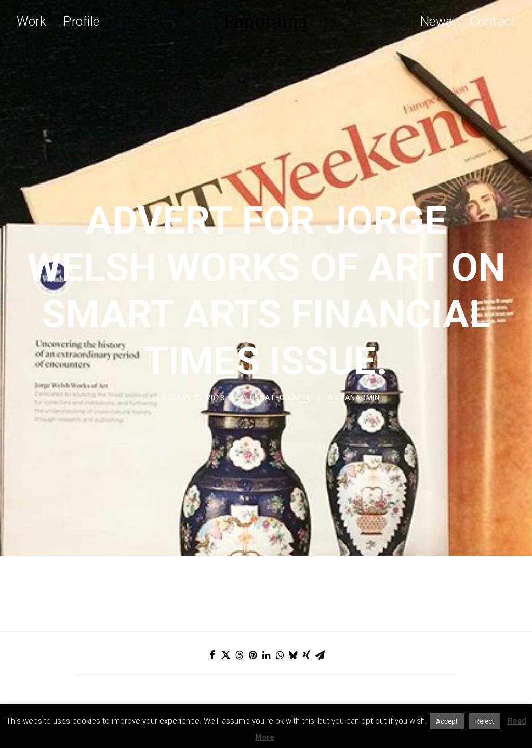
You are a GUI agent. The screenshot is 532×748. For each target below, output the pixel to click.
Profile (81, 21)
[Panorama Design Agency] (266, 21)
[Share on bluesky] (293, 580)
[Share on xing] (306, 580)
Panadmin (360, 361)
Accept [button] (447, 721)
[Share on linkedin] (266, 580)
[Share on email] (320, 580)
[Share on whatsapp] (279, 580)
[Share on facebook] (212, 580)
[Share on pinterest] (252, 580)
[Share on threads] (239, 580)
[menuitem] (35, 21)
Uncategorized (281, 361)
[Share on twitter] (225, 580)
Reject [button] (484, 721)
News (436, 21)
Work (31, 21)
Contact (493, 21)
